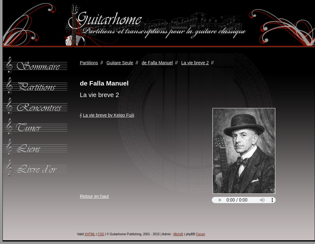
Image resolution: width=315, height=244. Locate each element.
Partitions (89, 62)
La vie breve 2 (195, 62)
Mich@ (178, 234)
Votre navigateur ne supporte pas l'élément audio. (244, 200)
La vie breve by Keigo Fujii (108, 115)
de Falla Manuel (157, 62)
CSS (101, 234)
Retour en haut (94, 196)
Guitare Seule (120, 62)
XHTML (90, 234)
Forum (200, 234)
